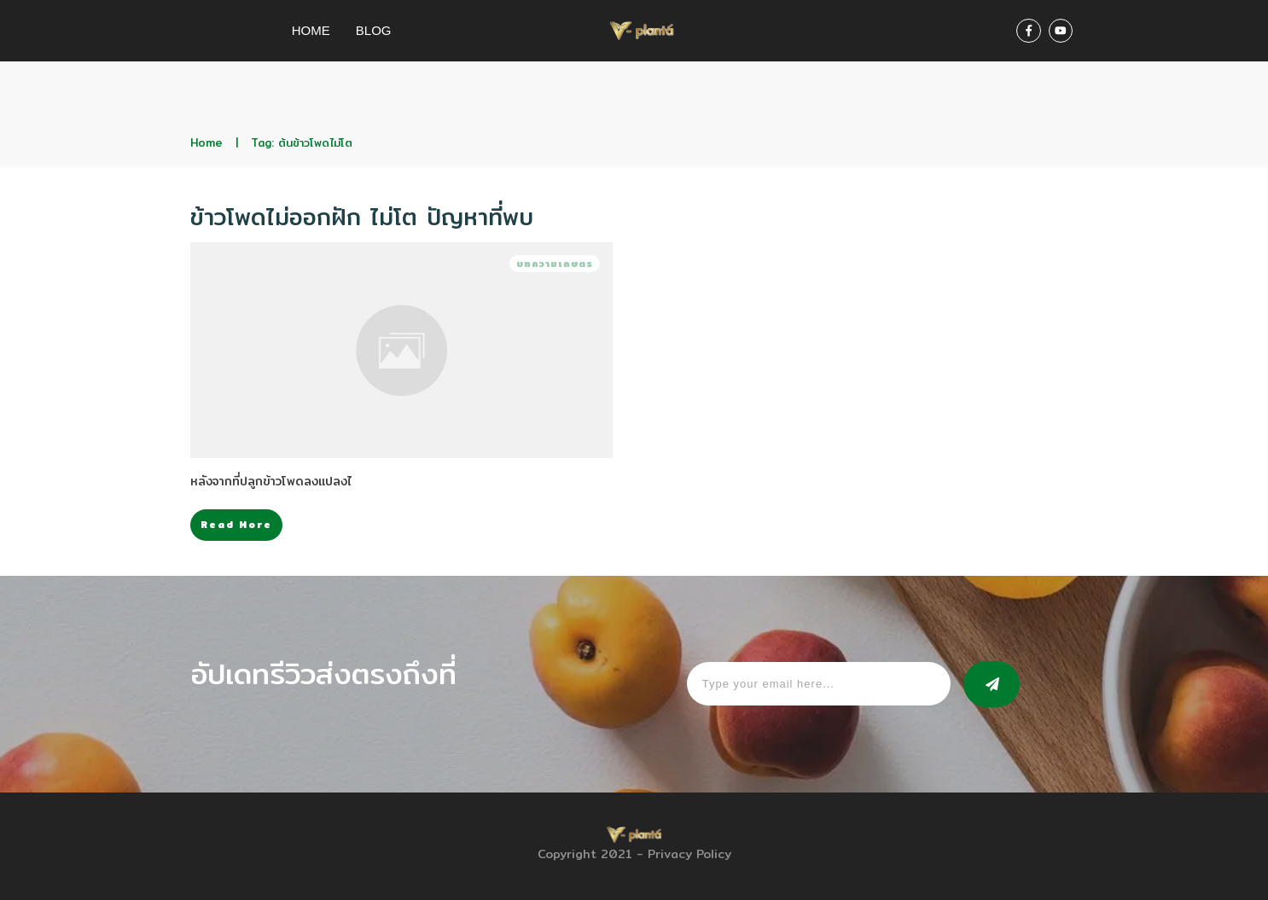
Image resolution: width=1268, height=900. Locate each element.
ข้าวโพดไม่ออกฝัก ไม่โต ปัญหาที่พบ (361, 217)
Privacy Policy (689, 854)
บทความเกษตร (554, 263)
